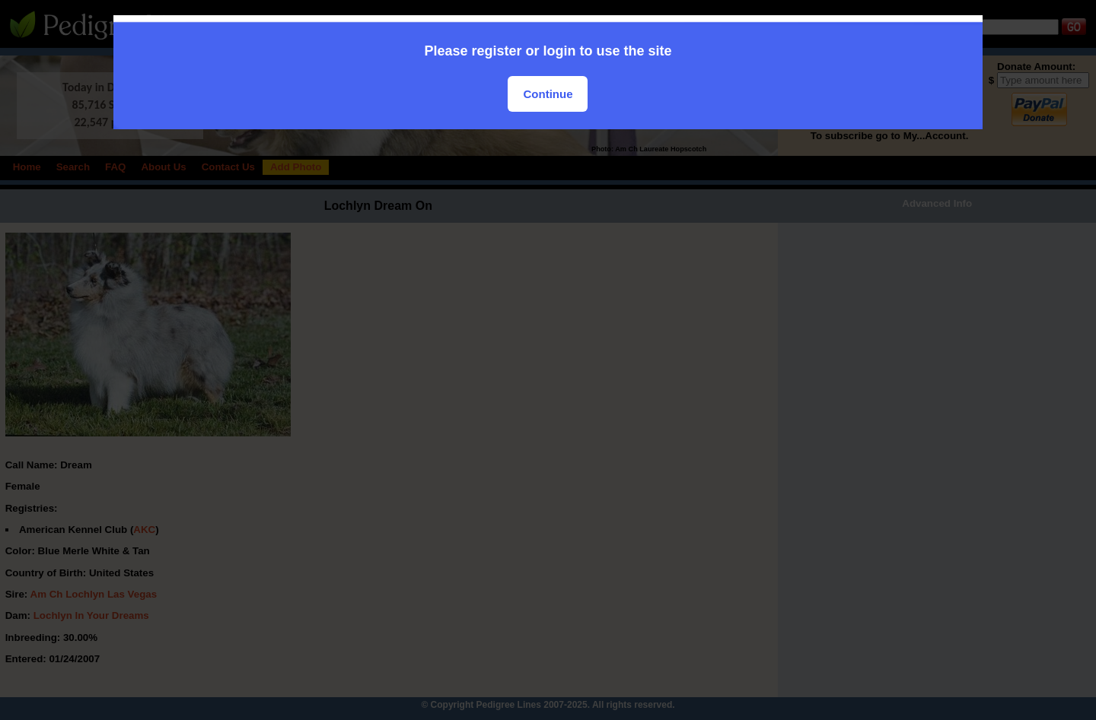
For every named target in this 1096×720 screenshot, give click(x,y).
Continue (547, 93)
